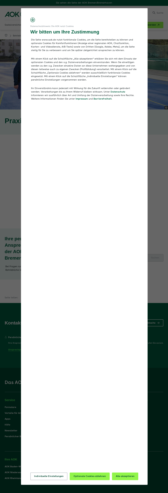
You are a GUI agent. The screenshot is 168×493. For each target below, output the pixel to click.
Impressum (82, 99)
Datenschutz (118, 92)
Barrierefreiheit (102, 99)
